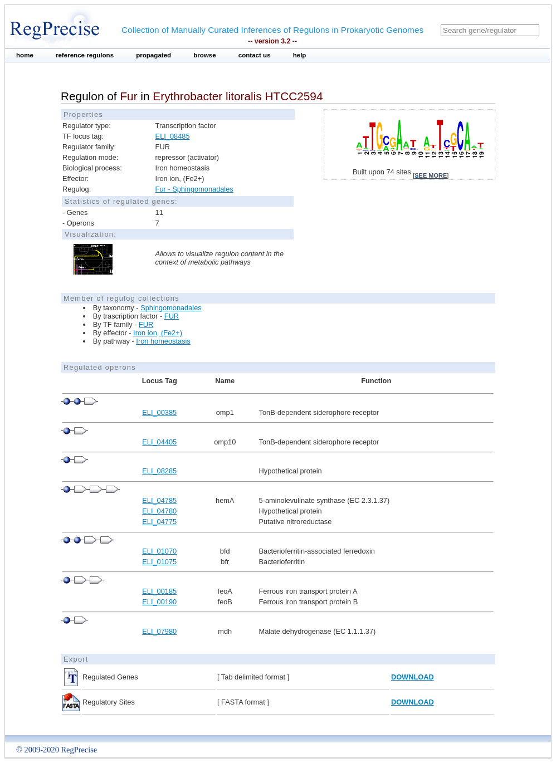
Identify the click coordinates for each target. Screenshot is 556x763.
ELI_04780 (159, 511)
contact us (254, 55)
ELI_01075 (159, 561)
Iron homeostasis (163, 341)
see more (430, 175)
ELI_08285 (159, 471)
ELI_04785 (159, 500)
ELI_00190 (159, 602)
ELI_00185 (159, 591)
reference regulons (85, 55)
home (24, 55)
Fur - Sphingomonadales (194, 189)
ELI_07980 (159, 631)
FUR (171, 316)
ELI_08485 (172, 136)
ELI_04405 (159, 442)
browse (204, 55)
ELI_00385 (159, 412)
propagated (153, 55)
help (299, 55)
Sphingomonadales (171, 308)
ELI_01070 (159, 551)
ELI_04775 (159, 521)
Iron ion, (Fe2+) (157, 333)
